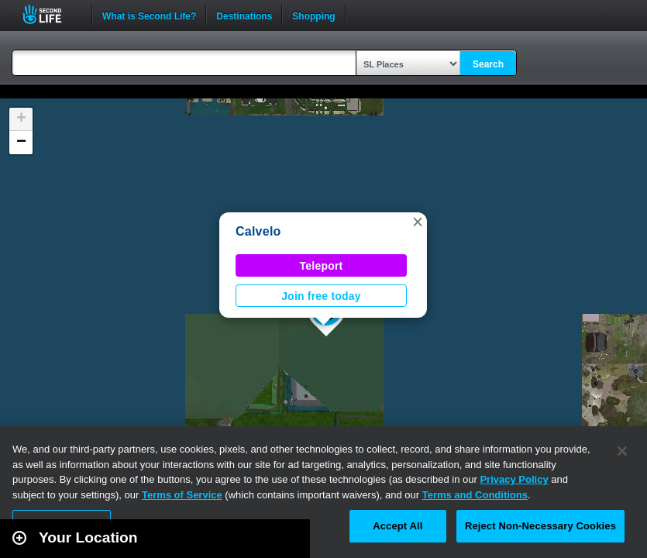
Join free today (321, 296)
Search (488, 64)
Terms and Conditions (475, 495)
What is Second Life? (149, 15)
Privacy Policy (514, 479)
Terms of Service (182, 495)
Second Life (51, 14)
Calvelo (258, 231)
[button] (417, 221)
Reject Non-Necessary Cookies (540, 526)
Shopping (313, 15)
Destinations (244, 15)
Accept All (397, 526)
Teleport (321, 266)
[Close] (622, 451)
